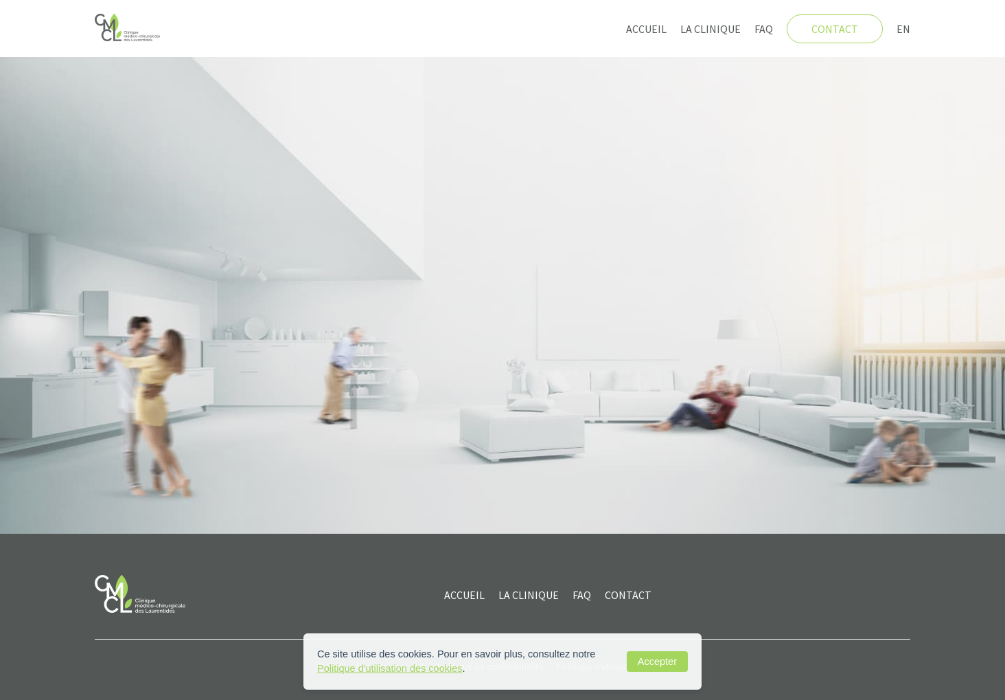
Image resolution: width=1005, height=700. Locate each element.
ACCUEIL (464, 595)
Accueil (646, 29)
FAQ (763, 29)
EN (903, 29)
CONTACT (628, 595)
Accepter (657, 661)
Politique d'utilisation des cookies (390, 668)
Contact (834, 29)
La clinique (710, 29)
